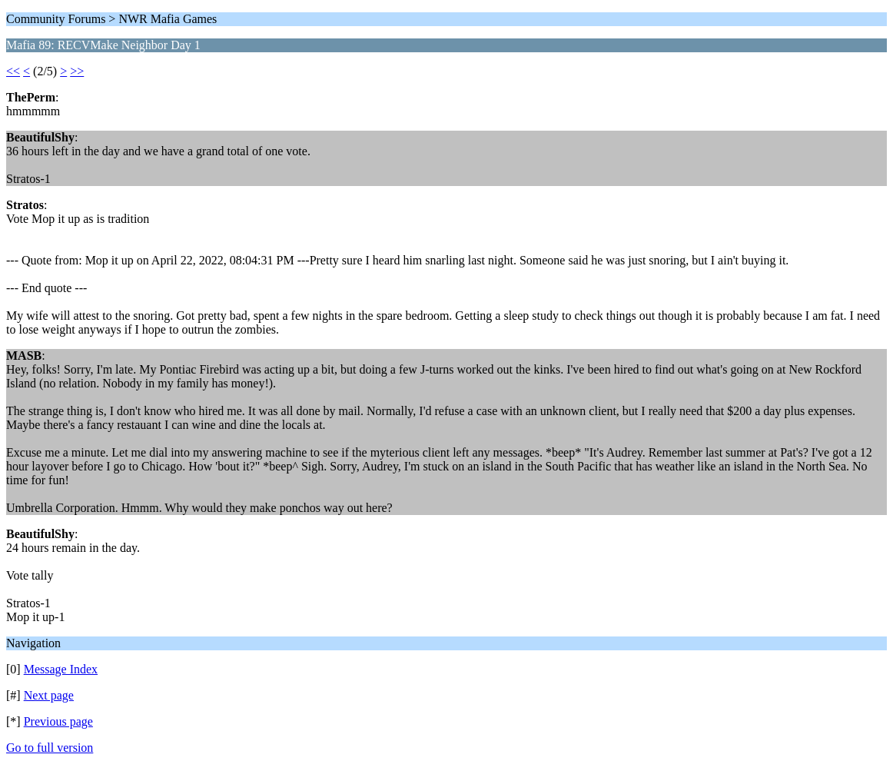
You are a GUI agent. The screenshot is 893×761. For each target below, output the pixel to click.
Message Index (61, 669)
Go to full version (49, 747)
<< (13, 71)
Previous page (58, 721)
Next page (49, 695)
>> (77, 71)
